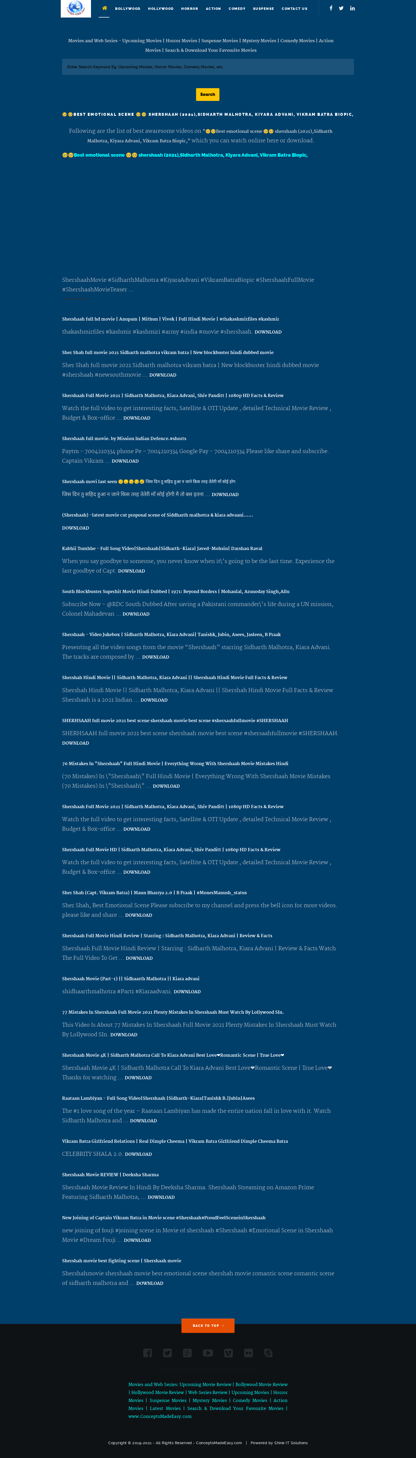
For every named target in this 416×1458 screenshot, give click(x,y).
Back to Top (209, 1326)
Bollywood (128, 9)
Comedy (237, 9)
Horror (189, 9)
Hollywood (161, 9)
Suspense (263, 9)
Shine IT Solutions (291, 1443)
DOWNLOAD (268, 332)
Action (213, 9)
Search (207, 94)
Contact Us (294, 9)
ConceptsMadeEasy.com (219, 1443)
